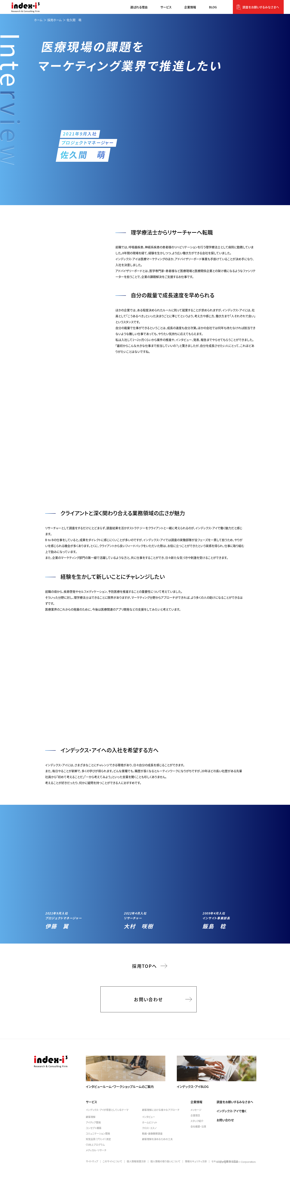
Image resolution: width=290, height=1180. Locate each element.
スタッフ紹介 (196, 1132)
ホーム (38, 20)
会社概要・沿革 (198, 1137)
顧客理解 (90, 1128)
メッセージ (195, 1121)
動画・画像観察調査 (152, 1144)
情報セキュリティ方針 (196, 1172)
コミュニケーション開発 (98, 1144)
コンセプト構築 (93, 1139)
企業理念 (195, 1126)
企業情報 (196, 1113)
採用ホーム (54, 20)
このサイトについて (112, 1172)
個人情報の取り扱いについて (165, 1172)
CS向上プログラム (95, 1156)
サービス (91, 1113)
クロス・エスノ (149, 1139)
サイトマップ (92, 1172)
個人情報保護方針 (136, 1172)
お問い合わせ (148, 1010)
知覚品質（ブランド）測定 (98, 1150)
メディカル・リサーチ (96, 1161)
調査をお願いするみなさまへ (260, 7)
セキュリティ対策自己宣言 (224, 1172)
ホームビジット (149, 1133)
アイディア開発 (93, 1133)
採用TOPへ (144, 977)
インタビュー (148, 1128)
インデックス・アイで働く (232, 1122)
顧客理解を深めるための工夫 (157, 1150)
